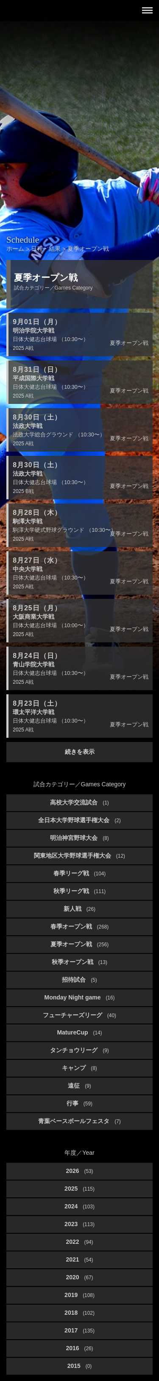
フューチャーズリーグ (79, 1015)
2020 (79, 1277)
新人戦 (79, 908)
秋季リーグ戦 (79, 891)
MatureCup (79, 1032)
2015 (79, 1365)
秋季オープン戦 (79, 962)
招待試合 (79, 979)
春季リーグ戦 (79, 873)
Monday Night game (79, 997)
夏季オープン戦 (79, 944)
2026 (79, 1170)
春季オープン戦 (79, 926)
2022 (79, 1241)
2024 (79, 1206)
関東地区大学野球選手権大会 (79, 855)
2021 (79, 1259)
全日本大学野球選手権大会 (79, 820)
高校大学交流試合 (79, 802)
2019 (79, 1295)
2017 (79, 1330)
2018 (79, 1312)
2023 (79, 1224)
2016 (79, 1348)
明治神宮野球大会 (79, 837)
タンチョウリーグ (79, 1050)
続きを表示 (80, 751)
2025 (79, 1188)
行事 (79, 1103)
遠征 (79, 1085)
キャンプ (79, 1067)
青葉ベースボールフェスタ (79, 1121)
